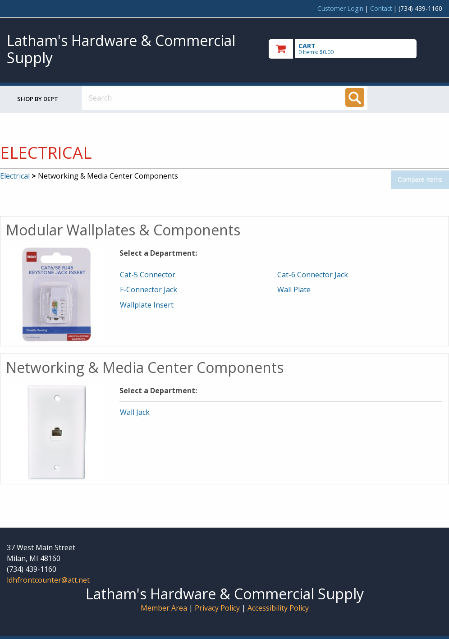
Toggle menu (410, 98)
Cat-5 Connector (147, 275)
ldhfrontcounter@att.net (48, 580)
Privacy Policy (218, 608)
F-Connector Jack (148, 289)
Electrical (15, 176)
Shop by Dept (37, 99)
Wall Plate (294, 289)
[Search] (354, 97)
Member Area (164, 608)
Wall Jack (135, 412)
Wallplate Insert (147, 305)
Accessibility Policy (278, 608)
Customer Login (340, 8)
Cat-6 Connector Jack (312, 275)
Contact (381, 8)
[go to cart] (355, 49)
